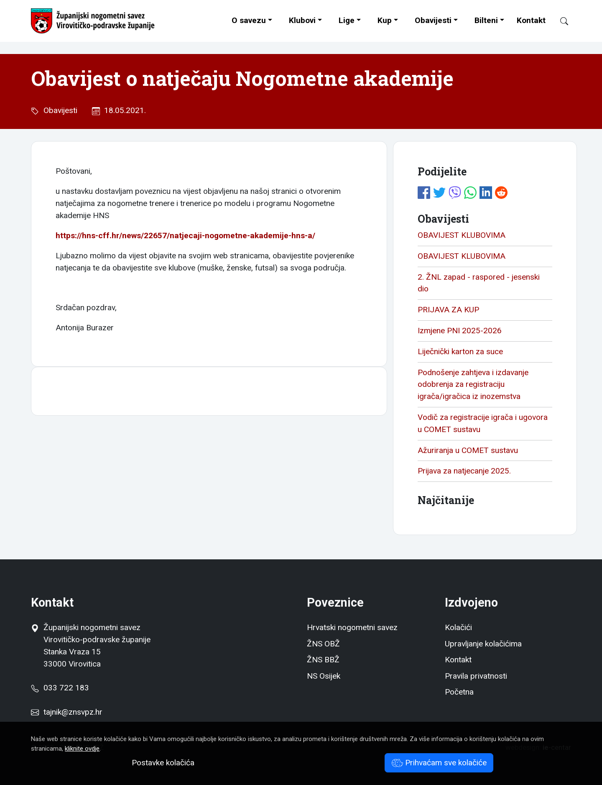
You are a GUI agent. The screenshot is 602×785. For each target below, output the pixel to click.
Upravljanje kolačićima (483, 644)
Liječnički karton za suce (460, 351)
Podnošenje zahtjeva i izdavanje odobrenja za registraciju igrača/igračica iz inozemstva (473, 385)
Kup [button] (385, 20)
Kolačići (458, 627)
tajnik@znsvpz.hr (72, 712)
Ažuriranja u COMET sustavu (468, 450)
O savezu (249, 20)
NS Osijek (323, 676)
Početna (459, 692)
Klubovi (302, 20)
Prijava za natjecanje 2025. (464, 471)
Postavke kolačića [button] (163, 762)
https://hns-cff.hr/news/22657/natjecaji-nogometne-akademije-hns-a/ (185, 235)
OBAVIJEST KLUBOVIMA (461, 235)
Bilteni (486, 20)
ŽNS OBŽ (323, 644)
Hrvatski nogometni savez (352, 627)
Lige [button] (347, 20)
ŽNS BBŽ (323, 659)
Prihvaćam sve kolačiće (439, 762)
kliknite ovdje (82, 748)
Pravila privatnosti (476, 676)
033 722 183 (60, 687)
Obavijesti (433, 20)
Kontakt (531, 20)
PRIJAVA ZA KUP (448, 309)
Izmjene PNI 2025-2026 (460, 330)
